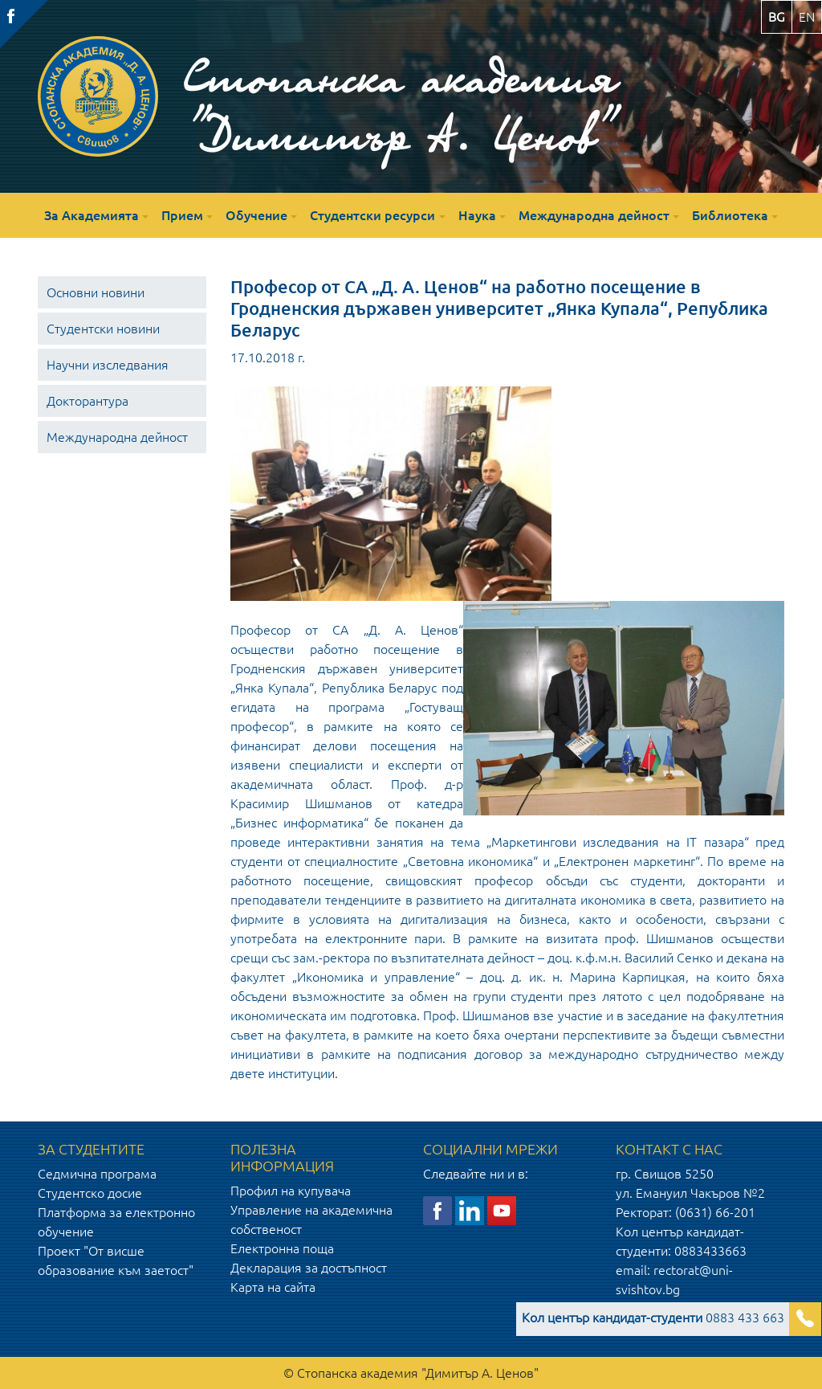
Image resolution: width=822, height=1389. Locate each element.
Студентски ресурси (372, 215)
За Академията (91, 215)
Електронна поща (282, 1248)
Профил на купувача (290, 1190)
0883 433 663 (653, 1317)
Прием (182, 215)
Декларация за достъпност (308, 1267)
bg (776, 17)
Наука (477, 215)
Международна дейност (594, 215)
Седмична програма (97, 1173)
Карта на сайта (272, 1287)
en (807, 17)
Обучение (256, 215)
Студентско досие (90, 1193)
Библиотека (730, 215)
